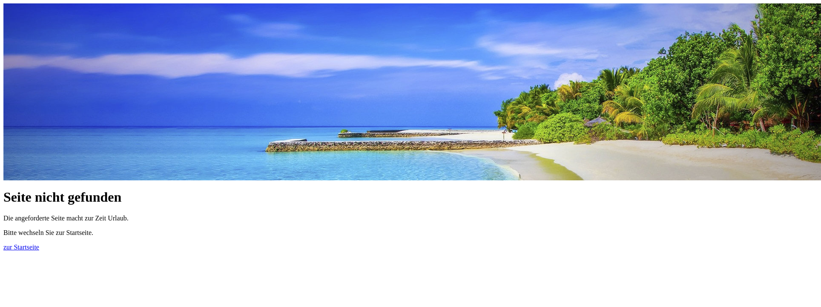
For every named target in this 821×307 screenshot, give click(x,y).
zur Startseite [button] (21, 247)
